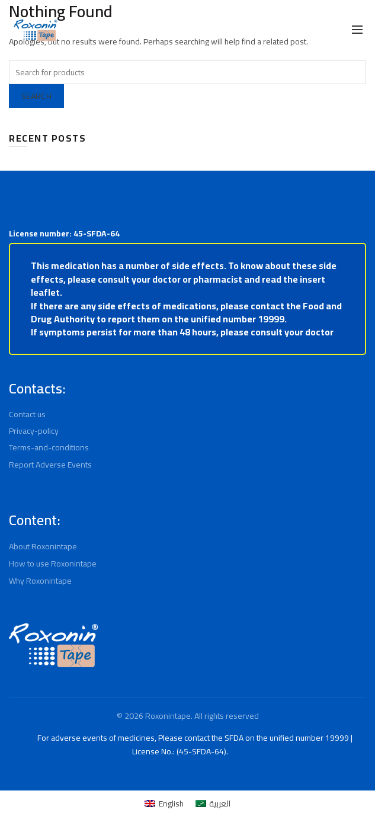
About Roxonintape (44, 559)
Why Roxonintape (42, 593)
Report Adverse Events (51, 478)
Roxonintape (166, 729)
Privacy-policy (34, 444)
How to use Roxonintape (54, 576)
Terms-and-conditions (48, 461)
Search (39, 96)
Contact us (29, 428)
